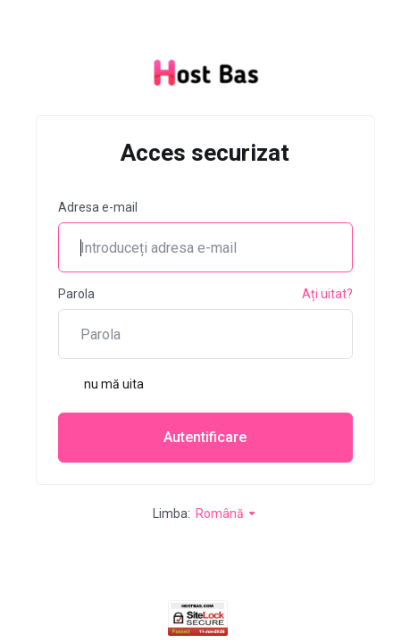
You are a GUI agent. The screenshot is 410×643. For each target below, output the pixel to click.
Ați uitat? (327, 294)
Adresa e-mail (98, 207)
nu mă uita (101, 384)
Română (226, 513)
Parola (76, 294)
